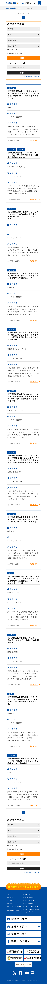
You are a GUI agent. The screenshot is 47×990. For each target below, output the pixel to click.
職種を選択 (12, 46)
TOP (8, 894)
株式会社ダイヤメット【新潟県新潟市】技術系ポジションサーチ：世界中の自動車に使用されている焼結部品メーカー (23, 336)
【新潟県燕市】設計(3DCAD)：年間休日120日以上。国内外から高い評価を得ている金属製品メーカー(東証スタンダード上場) (23, 580)
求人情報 (13, 8)
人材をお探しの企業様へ (14, 906)
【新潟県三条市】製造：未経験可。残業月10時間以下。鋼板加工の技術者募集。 (23, 640)
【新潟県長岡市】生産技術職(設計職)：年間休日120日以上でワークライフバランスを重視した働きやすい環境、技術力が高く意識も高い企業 (23, 459)
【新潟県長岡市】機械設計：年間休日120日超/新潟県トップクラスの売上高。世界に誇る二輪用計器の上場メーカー (23, 94)
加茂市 (11, 391)
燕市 (10, 573)
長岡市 (11, 88)
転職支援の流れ (29, 900)
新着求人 (27, 894)
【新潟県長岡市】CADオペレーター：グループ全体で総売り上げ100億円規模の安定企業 (22, 155)
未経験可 (11, 53)
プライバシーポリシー (31, 906)
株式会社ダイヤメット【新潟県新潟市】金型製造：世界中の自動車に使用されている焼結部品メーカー (23, 276)
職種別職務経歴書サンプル (15, 910)
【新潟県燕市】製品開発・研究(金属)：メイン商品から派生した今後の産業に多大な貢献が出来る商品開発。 (23, 700)
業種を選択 (12, 40)
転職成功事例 (29, 903)
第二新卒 (19, 53)
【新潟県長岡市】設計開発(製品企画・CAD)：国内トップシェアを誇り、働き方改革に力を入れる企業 (22, 519)
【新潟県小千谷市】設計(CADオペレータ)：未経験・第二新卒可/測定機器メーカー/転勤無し (23, 761)
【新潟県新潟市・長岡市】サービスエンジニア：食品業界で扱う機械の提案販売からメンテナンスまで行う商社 (23, 215)
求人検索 (9, 900)
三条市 (11, 635)
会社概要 (9, 903)
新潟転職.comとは (30, 897)
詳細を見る (34, 140)
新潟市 (11, 149)
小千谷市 (12, 755)
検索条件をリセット (32, 76)
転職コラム (10, 897)
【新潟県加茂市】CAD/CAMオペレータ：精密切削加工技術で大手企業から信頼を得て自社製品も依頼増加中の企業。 (23, 397)
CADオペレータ (12, 49)
